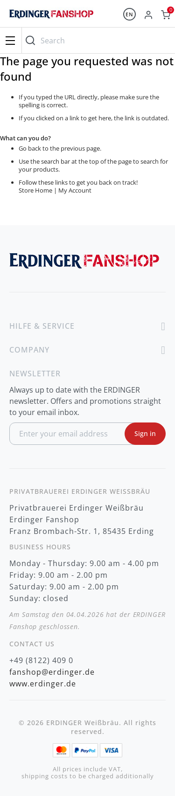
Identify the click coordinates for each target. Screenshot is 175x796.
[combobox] (96, 40)
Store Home (35, 190)
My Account (74, 190)
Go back (30, 148)
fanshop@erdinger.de (52, 672)
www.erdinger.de (42, 683)
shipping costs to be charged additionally (87, 776)
